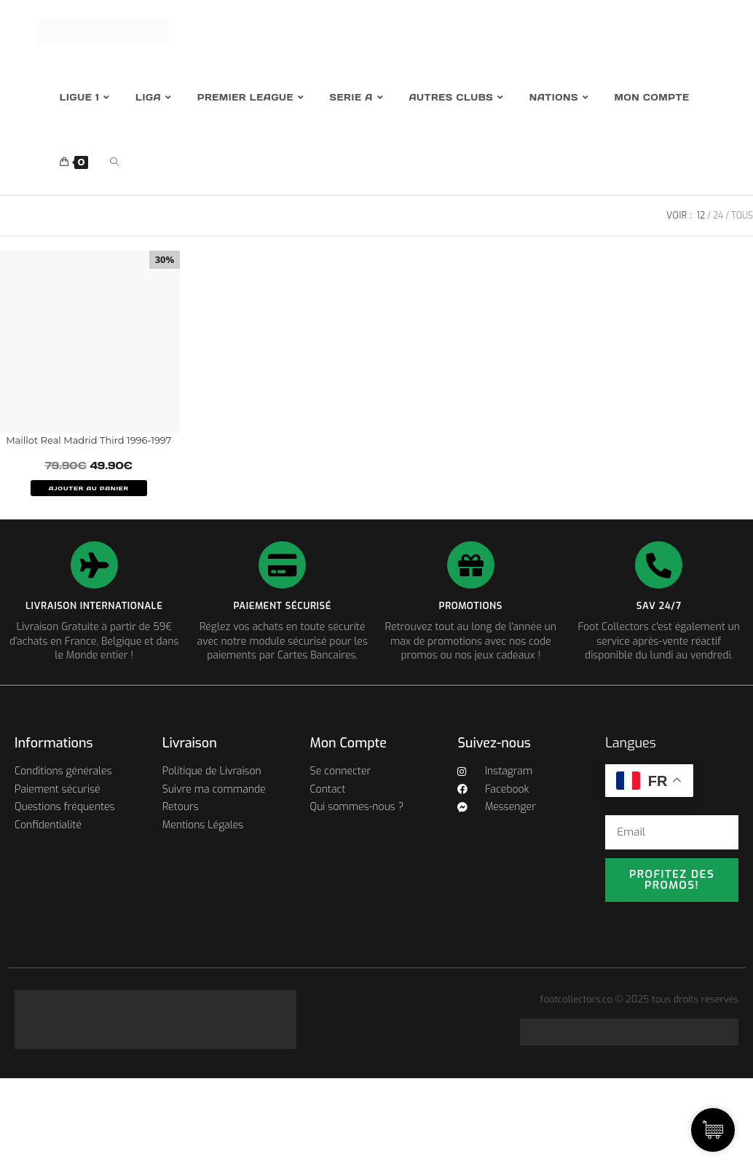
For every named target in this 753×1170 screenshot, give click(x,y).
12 (701, 215)
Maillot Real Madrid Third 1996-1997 (88, 440)
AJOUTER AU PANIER (89, 488)
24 (718, 215)
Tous (742, 215)
